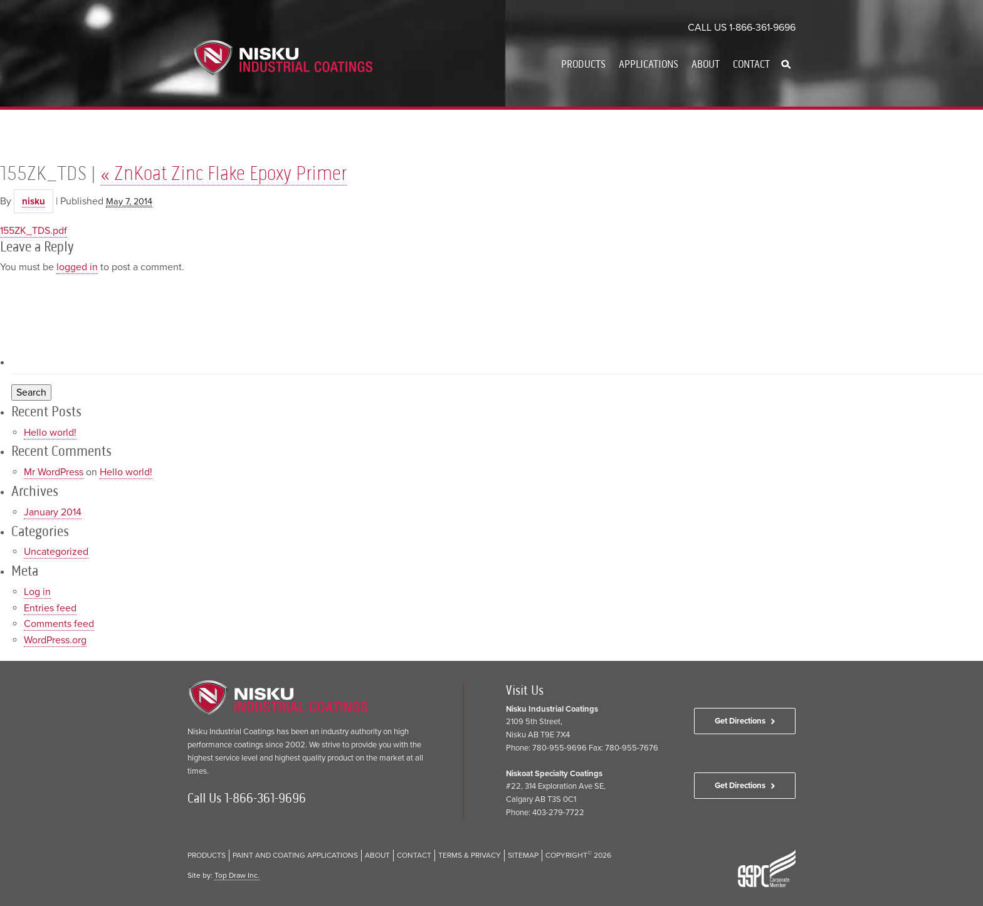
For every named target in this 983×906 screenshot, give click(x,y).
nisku (33, 201)
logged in (77, 267)
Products (583, 64)
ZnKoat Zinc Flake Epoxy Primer (223, 173)
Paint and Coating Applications (295, 855)
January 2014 (52, 512)
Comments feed (59, 624)
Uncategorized (56, 551)
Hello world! (50, 432)
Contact (751, 64)
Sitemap (523, 855)
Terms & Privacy (469, 855)
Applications (648, 64)
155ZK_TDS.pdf (33, 230)
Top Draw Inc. (237, 875)
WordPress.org (55, 640)
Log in (37, 592)
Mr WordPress (53, 472)
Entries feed (50, 608)
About (705, 64)
